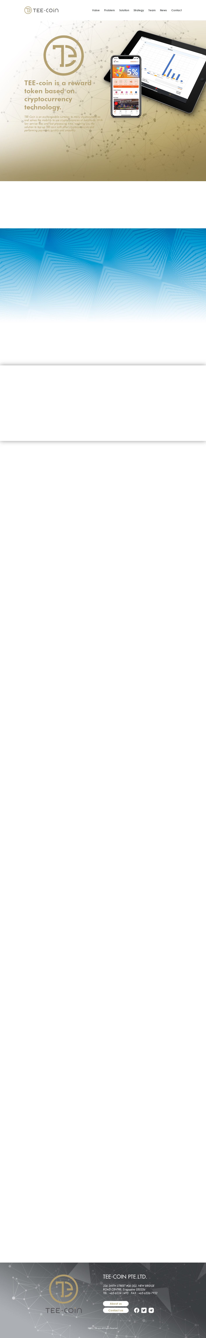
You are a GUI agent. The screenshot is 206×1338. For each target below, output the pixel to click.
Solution (124, 10)
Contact (176, 10)
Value (96, 10)
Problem (109, 10)
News (163, 10)
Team (152, 10)
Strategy (139, 10)
